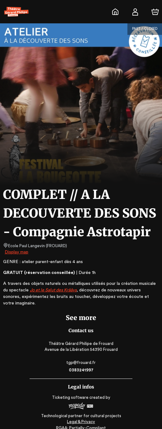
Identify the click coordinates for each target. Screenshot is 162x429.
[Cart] (155, 12)
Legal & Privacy (81, 415)
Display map (17, 252)
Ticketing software (71, 391)
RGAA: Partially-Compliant (81, 421)
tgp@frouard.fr (81, 356)
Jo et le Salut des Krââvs (47, 290)
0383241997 (81, 363)
